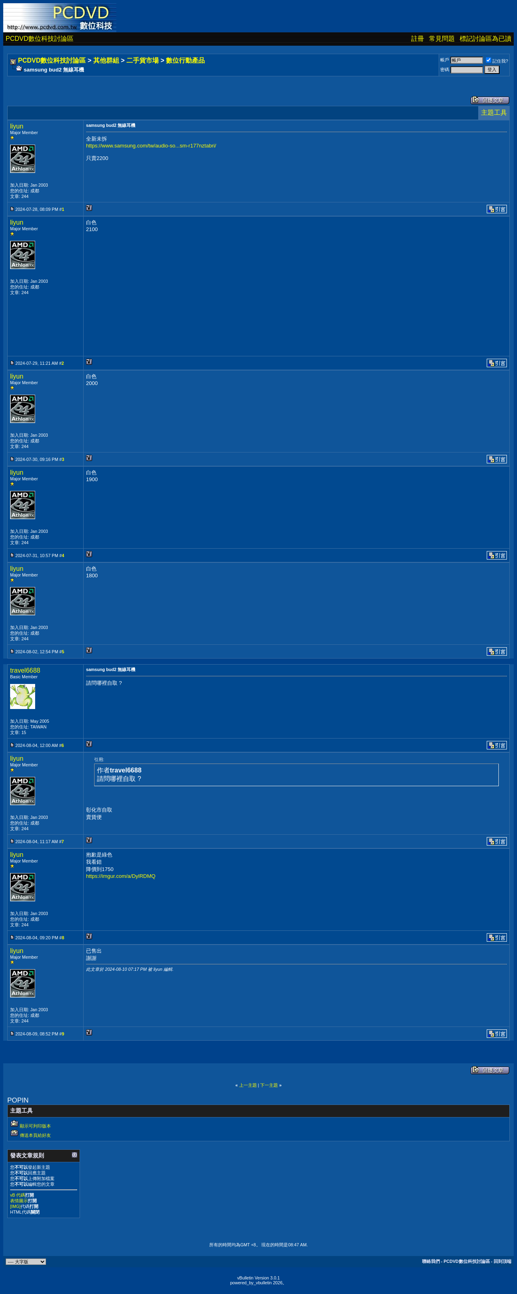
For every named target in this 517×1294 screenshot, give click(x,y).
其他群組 (106, 60)
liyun (16, 126)
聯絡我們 (431, 1261)
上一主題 (248, 1085)
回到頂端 (502, 1261)
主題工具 (494, 112)
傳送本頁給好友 (35, 1135)
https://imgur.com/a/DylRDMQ (121, 876)
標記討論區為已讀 (485, 38)
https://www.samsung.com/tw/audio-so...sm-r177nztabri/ (151, 146)
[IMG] (15, 1206)
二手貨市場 (142, 60)
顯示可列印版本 (35, 1126)
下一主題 (269, 1085)
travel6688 (25, 670)
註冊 (417, 38)
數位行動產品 (185, 60)
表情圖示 (19, 1200)
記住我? (497, 61)
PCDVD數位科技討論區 (40, 38)
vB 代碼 (17, 1195)
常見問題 (442, 38)
